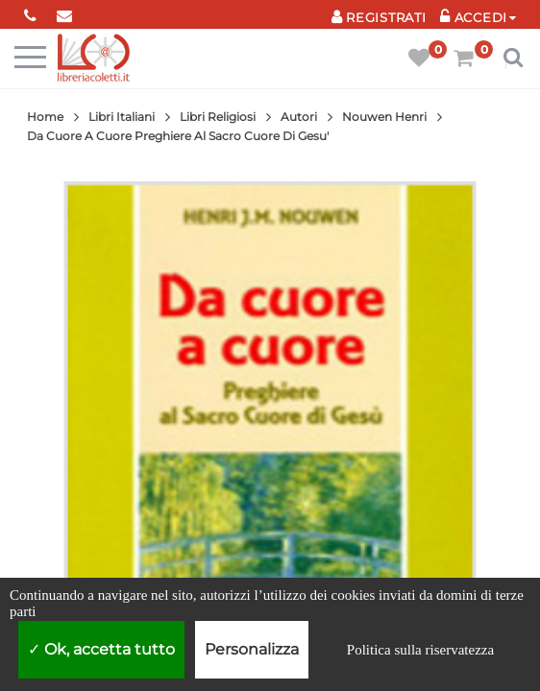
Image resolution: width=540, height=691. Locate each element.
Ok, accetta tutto (101, 649)
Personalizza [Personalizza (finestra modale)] (252, 649)
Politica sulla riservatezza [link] (420, 649)
